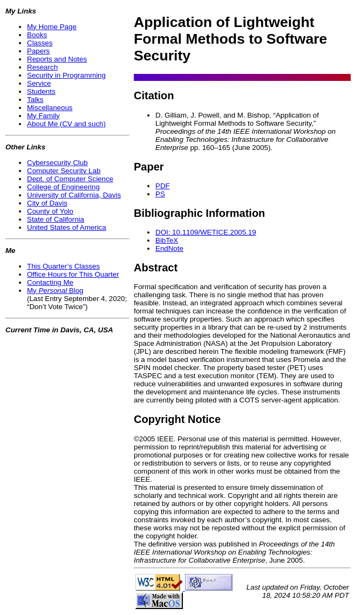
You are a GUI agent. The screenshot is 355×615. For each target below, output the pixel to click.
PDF (162, 186)
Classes (39, 43)
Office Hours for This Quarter (73, 274)
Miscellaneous (49, 108)
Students (41, 91)
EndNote (169, 248)
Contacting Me (50, 282)
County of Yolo (50, 211)
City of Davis (47, 203)
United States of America (66, 227)
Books (37, 35)
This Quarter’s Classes (63, 266)
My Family (43, 116)
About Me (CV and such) (66, 124)
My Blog (55, 290)
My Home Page (52, 27)
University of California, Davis (74, 195)
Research (42, 67)
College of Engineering (63, 187)
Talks (35, 99)
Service (39, 83)
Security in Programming (66, 75)
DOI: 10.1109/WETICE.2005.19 (205, 232)
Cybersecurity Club (57, 163)
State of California (55, 219)
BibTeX (166, 240)
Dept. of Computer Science (70, 179)
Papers (38, 51)
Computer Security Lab (63, 171)
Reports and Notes (57, 59)
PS (160, 194)
